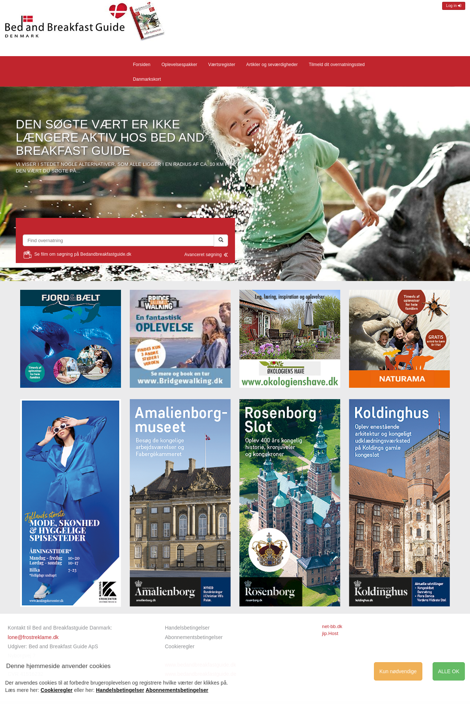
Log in (453, 6)
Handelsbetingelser (187, 628)
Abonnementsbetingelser (194, 637)
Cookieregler (180, 646)
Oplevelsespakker (179, 64)
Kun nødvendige (398, 671)
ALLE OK (448, 671)
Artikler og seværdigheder (272, 64)
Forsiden (142, 64)
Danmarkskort (147, 79)
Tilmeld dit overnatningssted (337, 64)
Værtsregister (221, 64)
